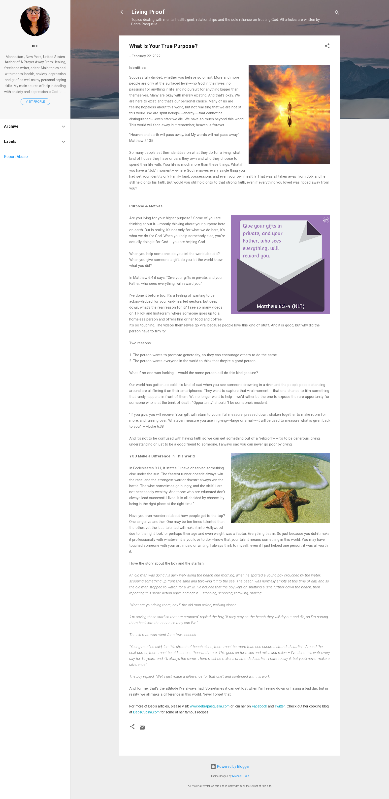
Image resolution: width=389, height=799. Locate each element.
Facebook (259, 706)
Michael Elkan (240, 776)
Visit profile (35, 101)
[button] (327, 47)
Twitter (280, 706)
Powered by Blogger (230, 766)
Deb (35, 46)
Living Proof (148, 11)
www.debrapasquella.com (210, 706)
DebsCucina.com (146, 712)
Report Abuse (16, 156)
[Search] (337, 13)
